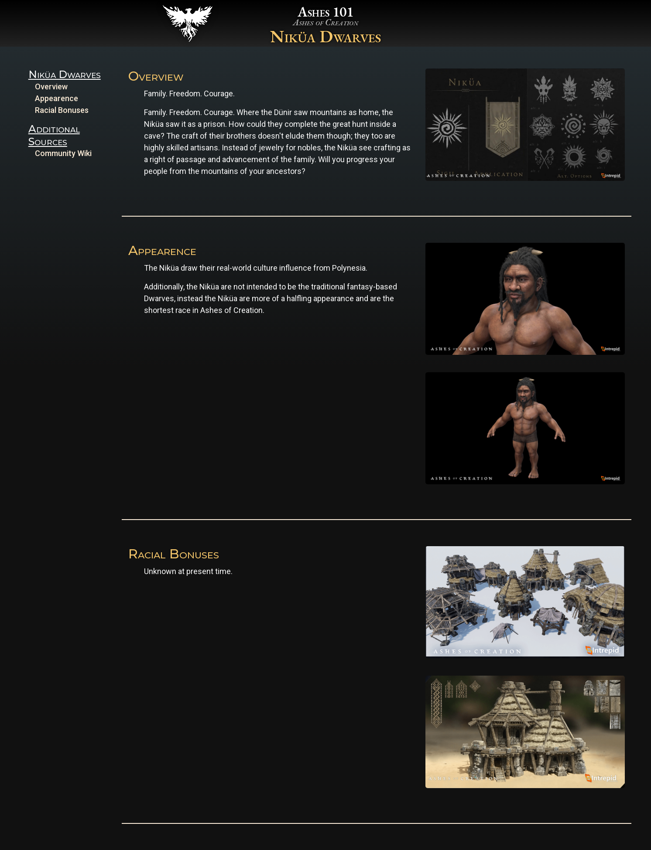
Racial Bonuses (62, 110)
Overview (51, 86)
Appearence (56, 98)
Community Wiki (63, 153)
